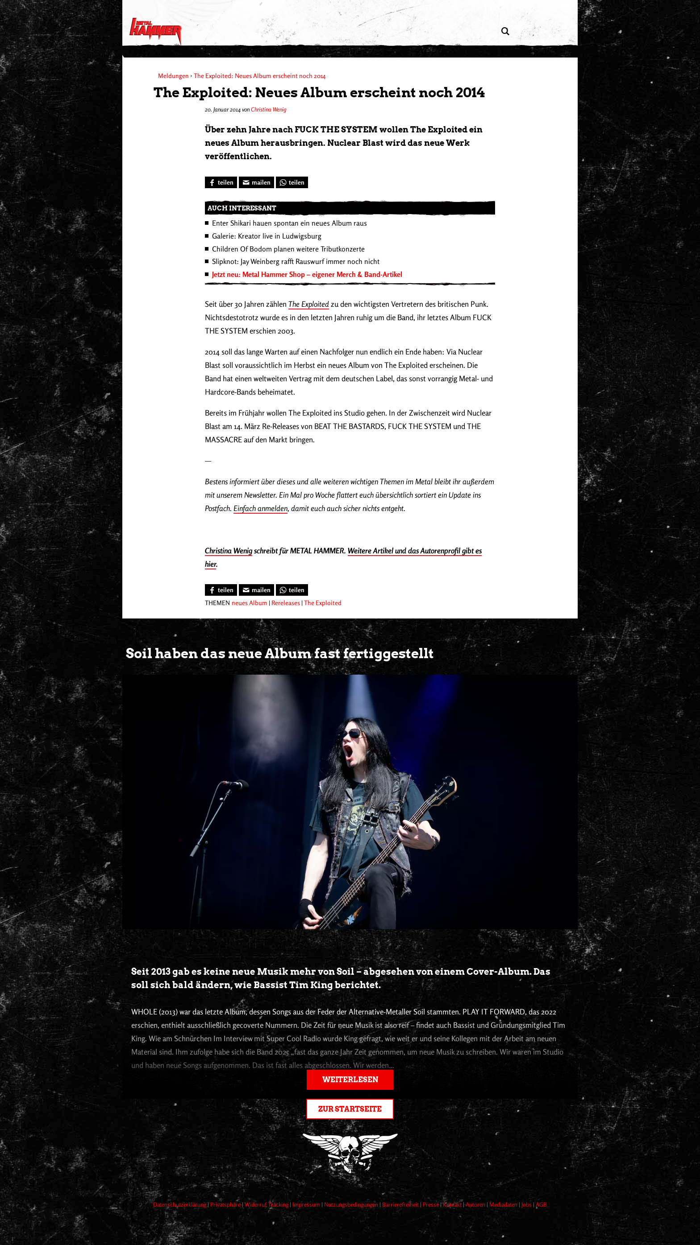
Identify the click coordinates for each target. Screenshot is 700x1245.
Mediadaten (504, 1204)
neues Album (249, 602)
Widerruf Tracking (267, 1204)
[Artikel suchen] (505, 31)
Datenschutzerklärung (180, 1204)
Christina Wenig (268, 109)
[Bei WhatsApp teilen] (292, 182)
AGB (541, 1204)
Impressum (306, 1204)
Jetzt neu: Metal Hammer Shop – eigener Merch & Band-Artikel (307, 274)
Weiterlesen (350, 1080)
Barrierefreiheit (401, 1204)
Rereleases (285, 602)
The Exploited (308, 304)
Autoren (476, 1204)
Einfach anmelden (260, 508)
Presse (431, 1204)
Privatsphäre (226, 1204)
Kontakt (453, 1204)
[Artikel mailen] (256, 182)
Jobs (527, 1204)
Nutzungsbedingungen (351, 1204)
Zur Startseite (350, 1109)
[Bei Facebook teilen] (221, 182)
